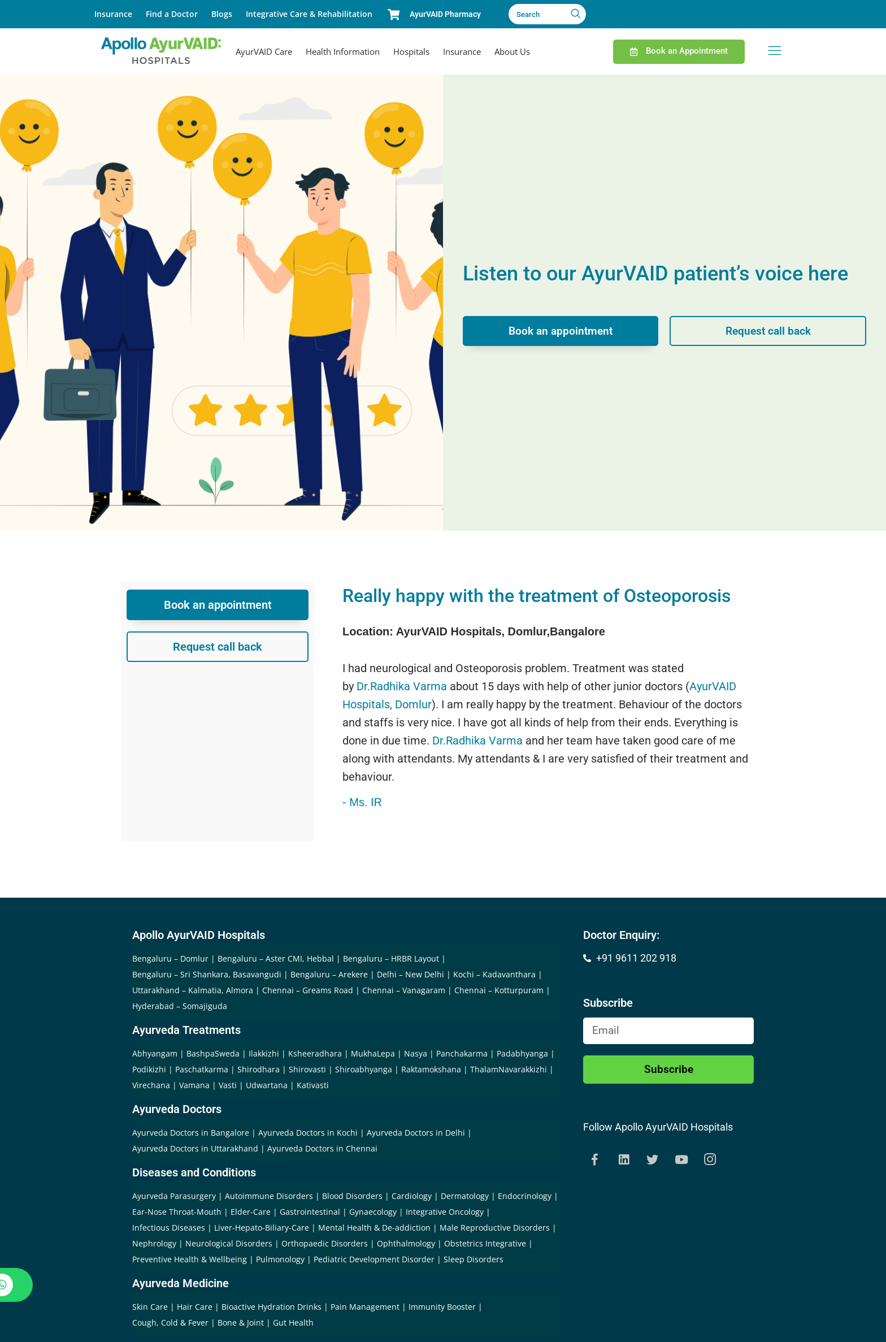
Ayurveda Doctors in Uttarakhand (195, 1148)
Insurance (113, 13)
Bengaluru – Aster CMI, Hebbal (276, 958)
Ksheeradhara (315, 1053)
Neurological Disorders (228, 1243)
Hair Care (194, 1306)
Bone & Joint (241, 1322)
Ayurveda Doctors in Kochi (308, 1132)
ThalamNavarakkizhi (508, 1069)
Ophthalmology (406, 1243)
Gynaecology (373, 1211)
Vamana (194, 1085)
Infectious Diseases (168, 1227)
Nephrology (154, 1243)
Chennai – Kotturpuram (499, 990)
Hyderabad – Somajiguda (179, 1006)
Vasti (228, 1085)
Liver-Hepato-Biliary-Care (261, 1227)
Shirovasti (307, 1069)
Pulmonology (280, 1259)
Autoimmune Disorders (269, 1196)
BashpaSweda (213, 1053)
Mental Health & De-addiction (374, 1227)
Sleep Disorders (473, 1259)
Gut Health (293, 1322)
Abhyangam (154, 1053)
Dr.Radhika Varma (402, 686)
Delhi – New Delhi (410, 974)
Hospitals (411, 51)
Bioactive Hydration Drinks (272, 1306)
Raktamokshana (431, 1069)
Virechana (151, 1085)
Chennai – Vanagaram (403, 990)
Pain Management (365, 1306)
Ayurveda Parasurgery (174, 1196)
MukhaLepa (373, 1053)
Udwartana (267, 1085)
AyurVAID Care (264, 51)
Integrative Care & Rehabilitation (309, 13)
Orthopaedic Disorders (324, 1243)
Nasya (415, 1053)
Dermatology (465, 1196)
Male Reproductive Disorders (495, 1227)
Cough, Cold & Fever (170, 1322)
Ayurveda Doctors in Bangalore (190, 1132)
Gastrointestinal (310, 1211)
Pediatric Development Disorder (374, 1259)
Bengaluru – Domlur (170, 958)
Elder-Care (251, 1211)
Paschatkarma (201, 1069)
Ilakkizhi (264, 1053)
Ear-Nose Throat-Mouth (177, 1211)
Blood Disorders (352, 1196)
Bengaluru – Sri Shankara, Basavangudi (206, 974)
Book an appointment (561, 331)
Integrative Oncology (445, 1211)
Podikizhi (149, 1069)
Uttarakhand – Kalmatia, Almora (192, 990)
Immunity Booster (442, 1306)
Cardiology (412, 1196)
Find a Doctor (172, 13)
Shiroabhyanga (363, 1069)
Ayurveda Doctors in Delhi (416, 1132)
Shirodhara (258, 1069)
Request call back (768, 331)
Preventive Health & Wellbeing (189, 1259)
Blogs (221, 13)
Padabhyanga (522, 1053)
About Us (512, 51)
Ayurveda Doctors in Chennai (322, 1148)
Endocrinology (524, 1196)
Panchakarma (462, 1053)
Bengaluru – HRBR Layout (391, 958)
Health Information (343, 51)
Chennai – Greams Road (307, 990)
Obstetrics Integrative (485, 1243)
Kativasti (313, 1085)
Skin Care (150, 1306)
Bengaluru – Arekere (329, 974)
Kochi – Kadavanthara (494, 974)
